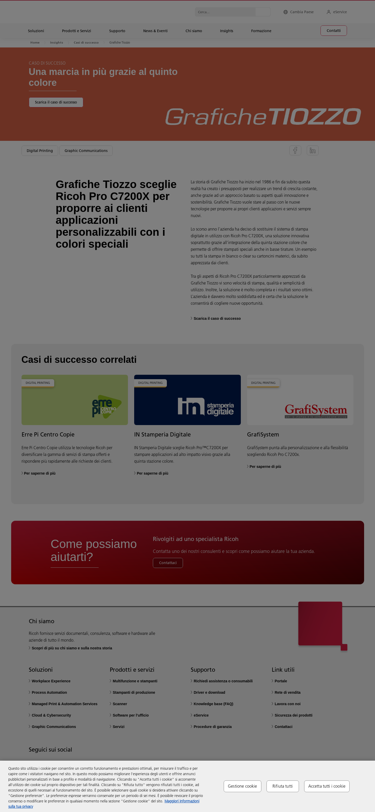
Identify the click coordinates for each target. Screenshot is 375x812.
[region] (187, 786)
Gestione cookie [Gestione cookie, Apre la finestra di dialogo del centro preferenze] (242, 786)
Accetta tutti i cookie (327, 786)
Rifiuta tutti (282, 786)
